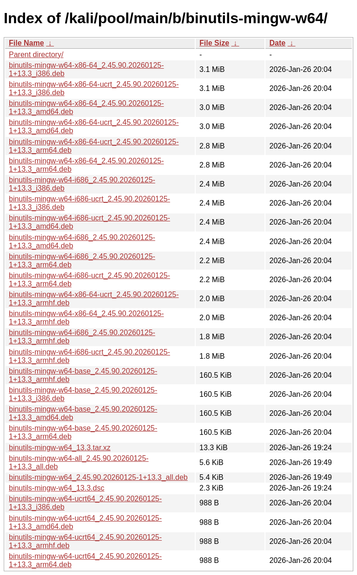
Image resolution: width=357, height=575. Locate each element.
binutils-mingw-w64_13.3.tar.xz (60, 448)
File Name (26, 43)
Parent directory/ (36, 54)
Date (277, 43)
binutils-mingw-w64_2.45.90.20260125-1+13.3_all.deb (98, 477)
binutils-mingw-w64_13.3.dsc (56, 488)
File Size (214, 43)
